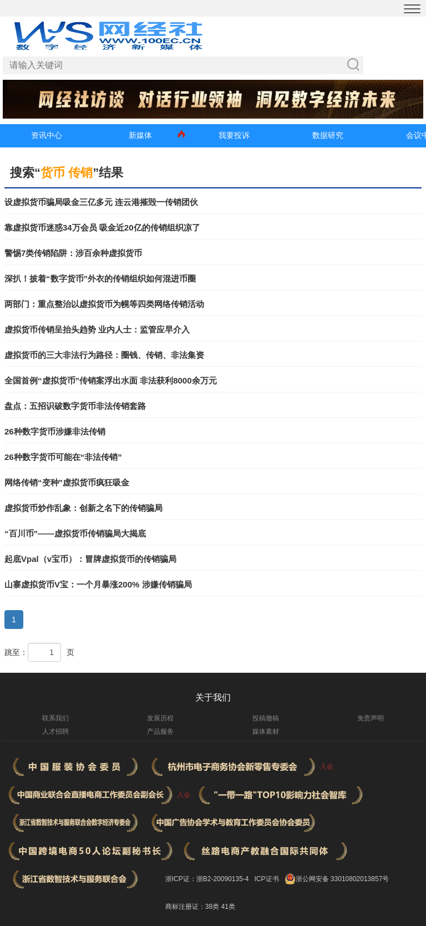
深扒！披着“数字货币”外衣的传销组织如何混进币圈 (100, 278)
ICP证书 (267, 879)
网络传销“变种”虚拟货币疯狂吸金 (66, 482)
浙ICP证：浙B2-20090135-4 (207, 879)
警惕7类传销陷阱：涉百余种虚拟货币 (73, 253)
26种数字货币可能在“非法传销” (63, 457)
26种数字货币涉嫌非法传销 (54, 431)
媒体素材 (265, 731)
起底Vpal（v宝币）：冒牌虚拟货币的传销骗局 (90, 559)
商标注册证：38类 (193, 906)
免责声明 (370, 718)
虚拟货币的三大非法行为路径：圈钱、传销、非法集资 (104, 355)
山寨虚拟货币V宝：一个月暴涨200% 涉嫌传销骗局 (98, 584)
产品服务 (160, 731)
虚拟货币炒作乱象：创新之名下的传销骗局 (83, 508)
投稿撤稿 (265, 718)
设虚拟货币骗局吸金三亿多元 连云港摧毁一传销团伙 (101, 202)
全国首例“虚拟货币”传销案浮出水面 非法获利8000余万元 (110, 380)
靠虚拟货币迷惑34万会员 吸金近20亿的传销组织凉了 (102, 227)
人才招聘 (55, 731)
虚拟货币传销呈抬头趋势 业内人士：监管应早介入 (97, 329)
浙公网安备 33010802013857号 (342, 879)
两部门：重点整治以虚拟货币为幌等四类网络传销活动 (104, 304)
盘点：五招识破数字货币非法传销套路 (75, 406)
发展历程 (160, 718)
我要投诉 (234, 135)
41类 (228, 906)
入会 (326, 766)
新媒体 (140, 135)
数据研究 (327, 135)
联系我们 (55, 718)
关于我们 (213, 697)
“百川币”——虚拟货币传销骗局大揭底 (75, 533)
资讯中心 (46, 135)
